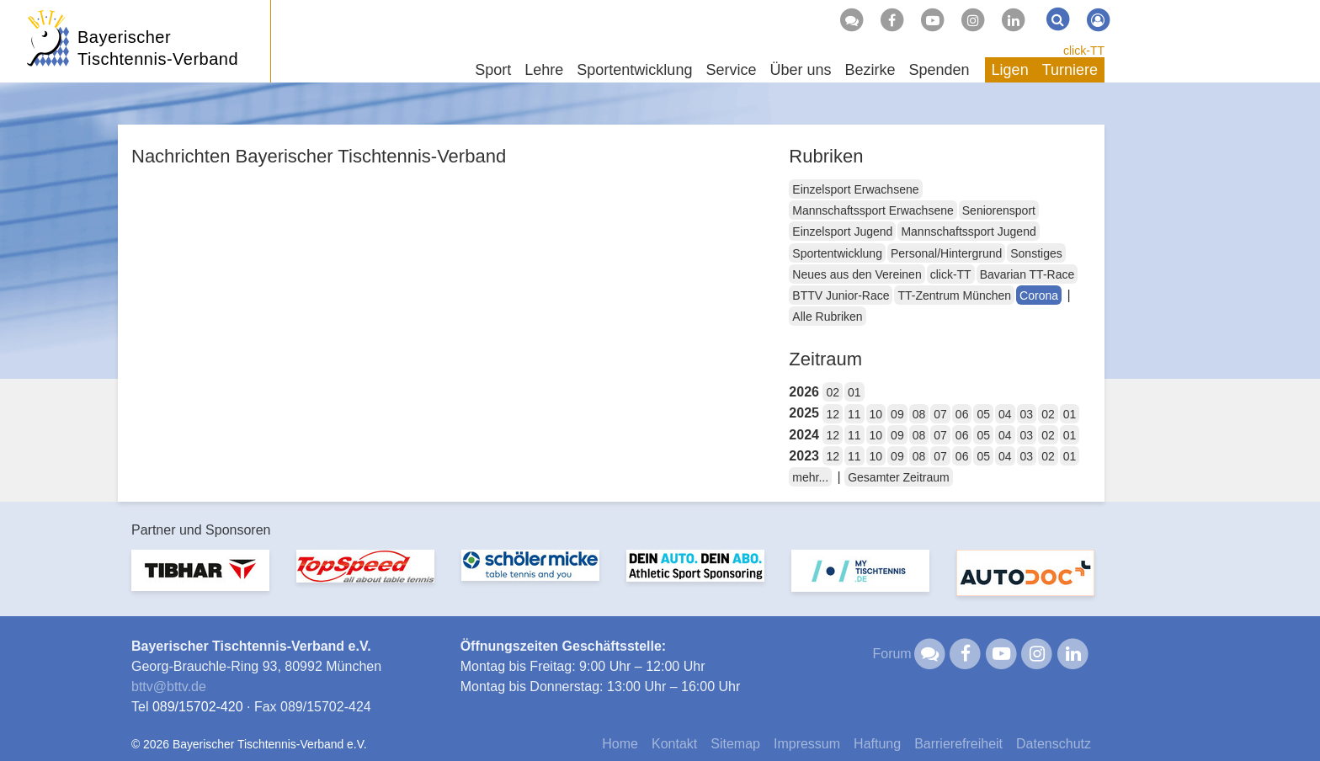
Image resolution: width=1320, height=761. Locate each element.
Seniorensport (998, 210)
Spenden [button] (939, 69)
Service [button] (730, 69)
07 (940, 414)
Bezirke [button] (869, 69)
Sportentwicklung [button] (634, 69)
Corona (1038, 295)
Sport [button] (493, 69)
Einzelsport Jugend (842, 231)
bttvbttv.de (168, 686)
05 (983, 414)
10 (876, 414)
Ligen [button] (1010, 69)
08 (919, 414)
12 (832, 414)
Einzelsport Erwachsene (855, 189)
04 (1005, 414)
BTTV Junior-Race (840, 295)
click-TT (1083, 50)
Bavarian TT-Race (1027, 274)
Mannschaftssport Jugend (968, 231)
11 (854, 414)
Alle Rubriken (827, 316)
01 (854, 392)
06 (962, 414)
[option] (200, 580)
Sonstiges (1036, 253)
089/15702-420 (197, 707)
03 (1027, 414)
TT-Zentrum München (954, 295)
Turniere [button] (1070, 69)
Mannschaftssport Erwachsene (872, 210)
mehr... (810, 477)
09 (897, 414)
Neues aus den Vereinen (856, 274)
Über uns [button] (800, 69)
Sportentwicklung (837, 253)
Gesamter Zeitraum (899, 477)
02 (832, 392)
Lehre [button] (543, 69)
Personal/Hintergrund (946, 253)
